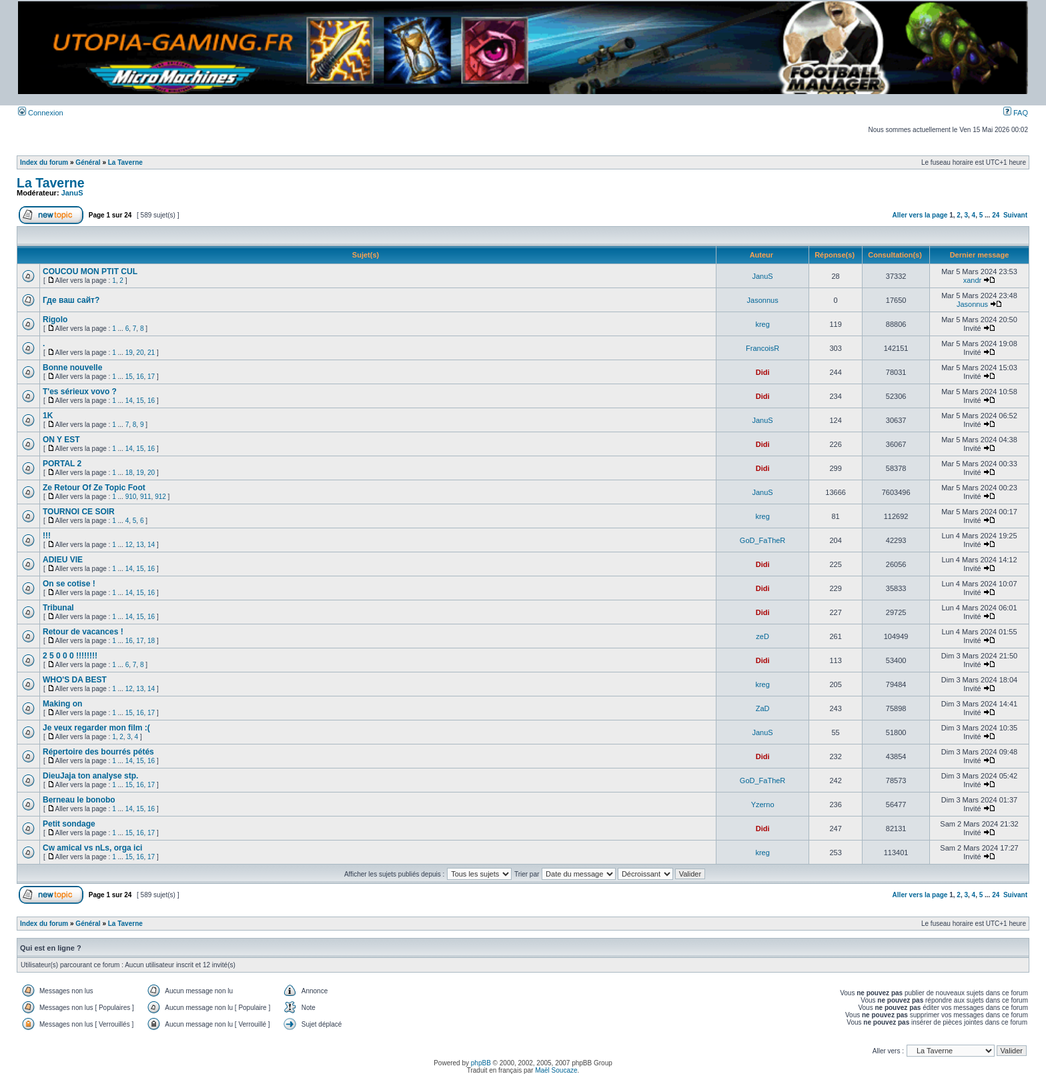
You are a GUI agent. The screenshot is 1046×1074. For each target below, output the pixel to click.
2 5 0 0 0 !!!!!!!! (70, 655)
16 (139, 376)
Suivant (1015, 215)
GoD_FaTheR (762, 540)
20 (139, 352)
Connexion (40, 113)
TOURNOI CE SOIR (79, 511)
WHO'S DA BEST (75, 679)
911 (145, 496)
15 (129, 376)
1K (48, 415)
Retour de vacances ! (83, 631)
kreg (762, 324)
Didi (763, 372)
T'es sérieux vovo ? (80, 391)
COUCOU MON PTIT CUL (90, 271)
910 (131, 496)
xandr (972, 280)
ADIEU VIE (63, 559)
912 (160, 496)
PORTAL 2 (62, 463)
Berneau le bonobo (79, 799)
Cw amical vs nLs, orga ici (92, 848)
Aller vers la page (921, 215)
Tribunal (58, 607)
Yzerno (762, 804)
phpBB (481, 1063)
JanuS (72, 193)
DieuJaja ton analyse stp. (90, 775)
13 (139, 544)
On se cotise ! (69, 583)
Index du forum (44, 162)
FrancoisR (762, 348)
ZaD (763, 708)
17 (151, 376)
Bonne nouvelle (72, 367)
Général (87, 162)
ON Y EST (61, 439)
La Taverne (125, 162)
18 (129, 472)
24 (995, 215)
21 (151, 352)
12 (129, 544)
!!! (47, 535)
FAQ (1015, 113)
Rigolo (55, 319)
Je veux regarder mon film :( (96, 727)
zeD (762, 636)
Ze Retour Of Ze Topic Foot (94, 487)
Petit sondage (69, 824)
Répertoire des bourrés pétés (98, 751)
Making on (62, 703)
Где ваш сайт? (71, 300)
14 (129, 400)
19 (129, 352)
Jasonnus (762, 300)
